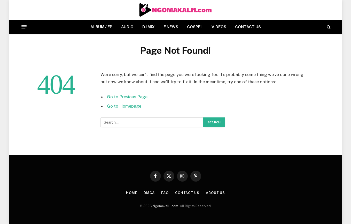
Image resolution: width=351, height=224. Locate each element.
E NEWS (170, 27)
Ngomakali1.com (165, 206)
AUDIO (127, 27)
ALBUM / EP (101, 27)
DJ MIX (148, 27)
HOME (131, 193)
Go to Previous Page (127, 96)
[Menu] (24, 27)
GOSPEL (195, 27)
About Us (215, 193)
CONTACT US (248, 27)
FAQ (165, 193)
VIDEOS (219, 27)
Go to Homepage (124, 106)
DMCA (149, 193)
